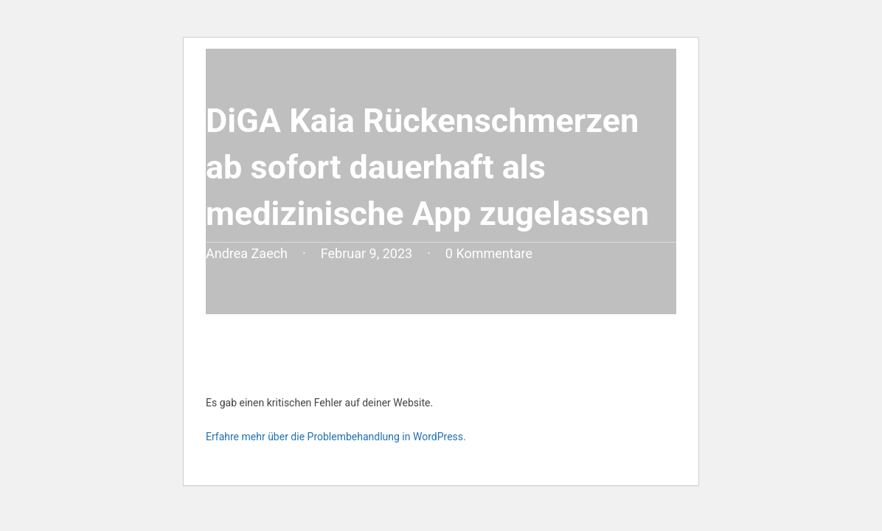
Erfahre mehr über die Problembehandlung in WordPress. (336, 436)
